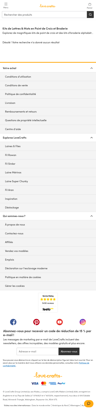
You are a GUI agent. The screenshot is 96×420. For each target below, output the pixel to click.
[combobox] (44, 14)
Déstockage (12, 207)
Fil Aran (9, 190)
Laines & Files (12, 146)
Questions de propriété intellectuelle (26, 120)
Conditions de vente (16, 85)
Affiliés (9, 242)
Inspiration (11, 198)
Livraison (10, 102)
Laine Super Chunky (16, 181)
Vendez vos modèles (16, 251)
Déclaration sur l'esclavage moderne (26, 268)
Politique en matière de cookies (23, 277)
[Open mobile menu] (6, 5)
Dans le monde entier (41, 405)
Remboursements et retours (21, 111)
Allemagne (75, 405)
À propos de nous (15, 224)
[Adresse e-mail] (38, 351)
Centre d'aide (13, 129)
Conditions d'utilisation (18, 76)
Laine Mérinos (13, 172)
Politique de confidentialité (20, 94)
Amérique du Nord (60, 405)
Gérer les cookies (15, 285)
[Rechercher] (90, 14)
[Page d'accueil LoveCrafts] (48, 374)
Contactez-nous (14, 233)
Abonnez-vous (69, 351)
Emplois (9, 259)
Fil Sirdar (10, 163)
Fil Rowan (10, 155)
